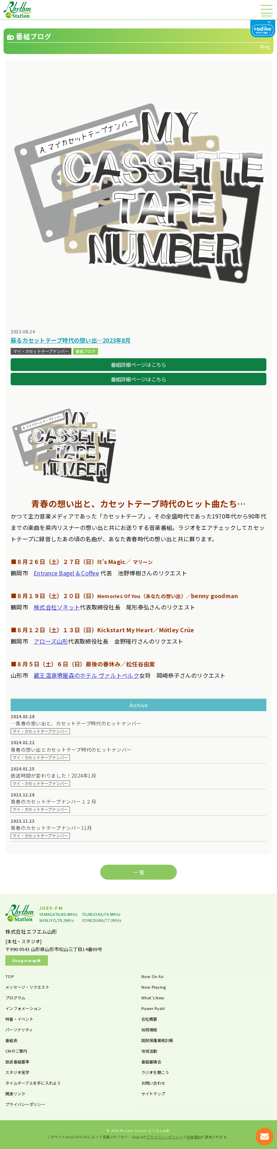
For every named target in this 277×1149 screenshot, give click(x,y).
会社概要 (149, 1018)
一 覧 (138, 872)
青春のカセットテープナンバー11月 (51, 828)
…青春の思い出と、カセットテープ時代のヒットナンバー (76, 723)
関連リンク (15, 1093)
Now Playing (153, 986)
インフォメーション (23, 1008)
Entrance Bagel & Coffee (66, 573)
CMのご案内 (16, 1050)
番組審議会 (151, 1061)
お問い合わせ (153, 1082)
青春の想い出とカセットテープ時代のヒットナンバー (71, 750)
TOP (9, 976)
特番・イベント (19, 1018)
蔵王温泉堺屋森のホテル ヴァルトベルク (86, 675)
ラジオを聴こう (155, 1072)
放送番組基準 (17, 1061)
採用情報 (149, 1029)
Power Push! (153, 1008)
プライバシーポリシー (25, 1104)
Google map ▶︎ (27, 960)
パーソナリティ (19, 1029)
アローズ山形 (51, 641)
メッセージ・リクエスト (27, 986)
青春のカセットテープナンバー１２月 (53, 802)
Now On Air (152, 976)
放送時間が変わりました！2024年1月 (53, 776)
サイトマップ (153, 1093)
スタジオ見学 (17, 1072)
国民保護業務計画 (157, 1040)
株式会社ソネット (57, 607)
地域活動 (149, 1050)
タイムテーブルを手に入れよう (33, 1082)
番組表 (11, 1040)
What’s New (152, 997)
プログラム (15, 997)
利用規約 (193, 1136)
